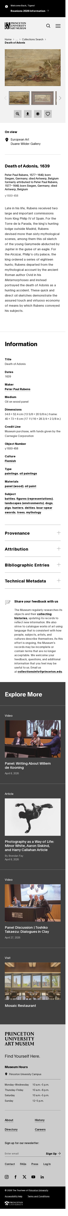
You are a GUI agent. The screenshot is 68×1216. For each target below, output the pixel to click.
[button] (5, 98)
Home (8, 39)
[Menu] (58, 25)
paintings (11, 473)
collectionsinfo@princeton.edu (40, 671)
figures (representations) (34, 498)
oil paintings (28, 473)
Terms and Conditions (39, 1196)
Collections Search (32, 39)
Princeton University (38, 1190)
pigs (8, 507)
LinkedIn (42, 1177)
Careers (40, 1129)
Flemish (10, 460)
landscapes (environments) (24, 503)
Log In (47, 1163)
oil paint (30, 486)
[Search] (48, 25)
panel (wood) (14, 486)
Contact (10, 1163)
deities (30, 507)
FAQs (23, 1163)
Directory (11, 1129)
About (9, 1120)
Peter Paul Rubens (17, 389)
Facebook (15, 1177)
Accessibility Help (13, 1196)
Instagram (7, 1177)
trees (21, 512)
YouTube (33, 1177)
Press (34, 1163)
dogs (49, 503)
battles (10, 498)
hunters (17, 507)
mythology (33, 512)
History (40, 1120)
